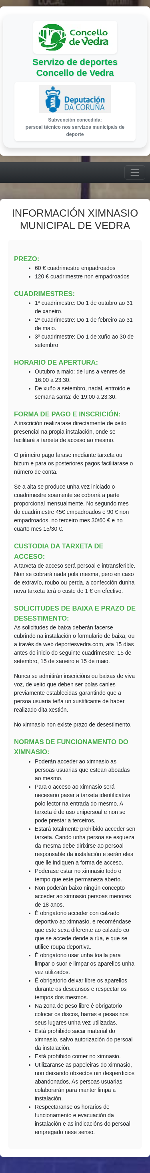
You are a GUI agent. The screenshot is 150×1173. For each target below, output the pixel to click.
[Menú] (134, 172)
